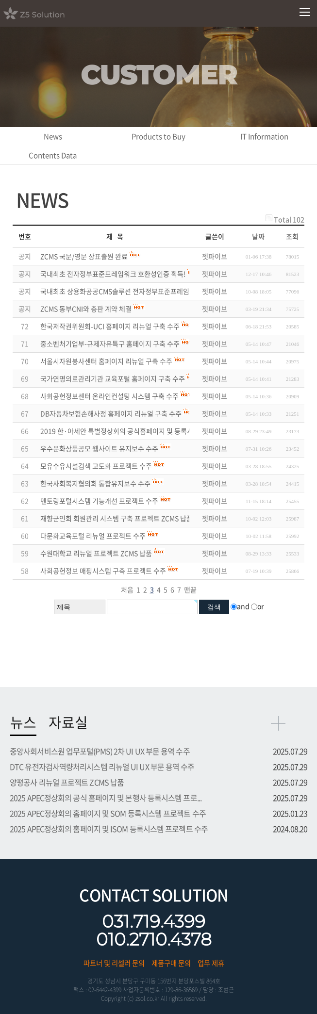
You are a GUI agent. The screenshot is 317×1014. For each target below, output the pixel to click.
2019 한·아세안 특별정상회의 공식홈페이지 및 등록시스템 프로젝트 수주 (143, 431)
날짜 (258, 236)
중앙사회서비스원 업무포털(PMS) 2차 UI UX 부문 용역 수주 (100, 751)
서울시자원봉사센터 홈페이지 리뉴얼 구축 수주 (106, 361)
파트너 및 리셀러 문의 (114, 963)
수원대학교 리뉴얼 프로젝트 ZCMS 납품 (96, 553)
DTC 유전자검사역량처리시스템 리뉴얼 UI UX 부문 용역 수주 (102, 766)
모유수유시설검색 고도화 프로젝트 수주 (96, 466)
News (53, 136)
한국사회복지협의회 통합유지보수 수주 (95, 483)
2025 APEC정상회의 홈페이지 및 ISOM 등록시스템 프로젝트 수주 (109, 828)
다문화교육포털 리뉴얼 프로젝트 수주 (93, 535)
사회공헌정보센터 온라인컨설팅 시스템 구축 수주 (109, 396)
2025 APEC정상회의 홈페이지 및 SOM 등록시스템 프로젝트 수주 (108, 813)
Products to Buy (158, 136)
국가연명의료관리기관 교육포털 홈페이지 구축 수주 (112, 378)
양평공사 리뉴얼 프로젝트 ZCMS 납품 (67, 782)
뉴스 (23, 722)
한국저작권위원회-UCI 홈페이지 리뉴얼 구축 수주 (110, 326)
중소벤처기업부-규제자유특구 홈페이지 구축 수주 (110, 343)
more (278, 723)
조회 (292, 236)
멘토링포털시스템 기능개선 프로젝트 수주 (99, 501)
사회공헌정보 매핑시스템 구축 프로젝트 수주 (103, 570)
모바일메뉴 (305, 12)
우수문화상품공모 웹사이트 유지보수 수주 (99, 448)
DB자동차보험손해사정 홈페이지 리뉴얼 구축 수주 (111, 413)
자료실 (68, 722)
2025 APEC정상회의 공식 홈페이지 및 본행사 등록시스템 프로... (105, 797)
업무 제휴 (211, 963)
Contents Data (53, 155)
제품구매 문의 (171, 963)
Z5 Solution (46, 13)
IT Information (264, 136)
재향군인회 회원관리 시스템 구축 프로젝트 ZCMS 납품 (116, 518)
